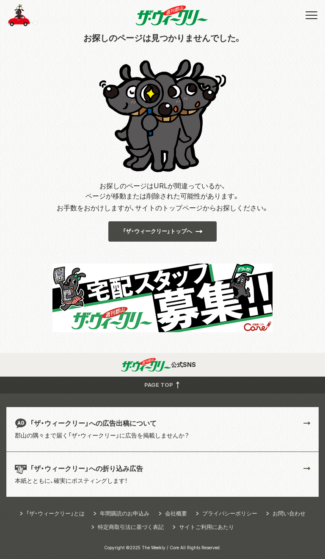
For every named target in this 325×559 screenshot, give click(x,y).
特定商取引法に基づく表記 (131, 526)
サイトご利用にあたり (206, 526)
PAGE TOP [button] (162, 384)
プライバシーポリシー (229, 513)
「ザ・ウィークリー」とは (55, 513)
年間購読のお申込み (124, 513)
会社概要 (176, 513)
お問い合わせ (289, 513)
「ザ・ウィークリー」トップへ (157, 231)
